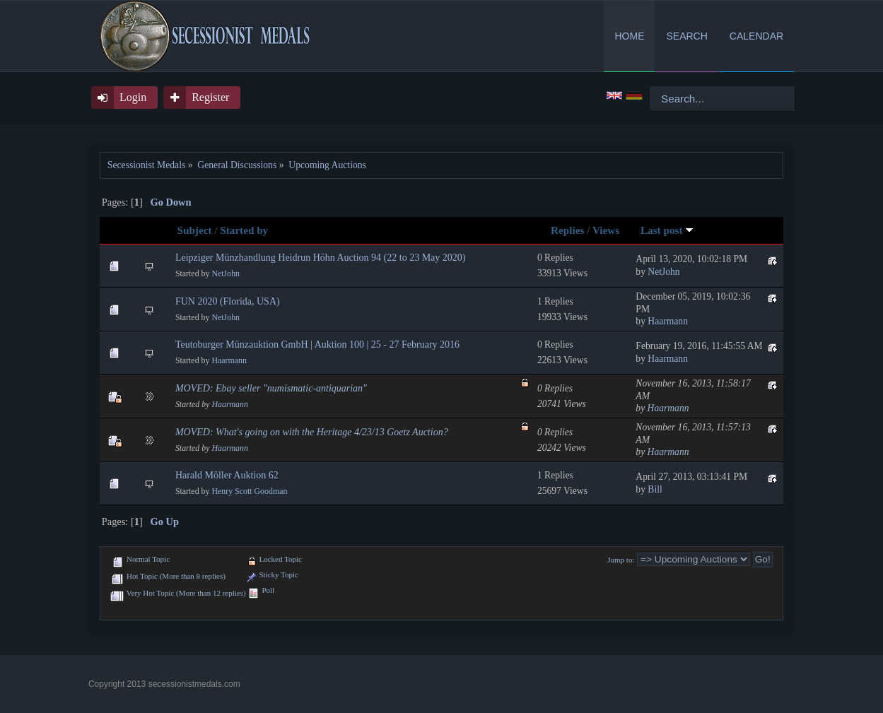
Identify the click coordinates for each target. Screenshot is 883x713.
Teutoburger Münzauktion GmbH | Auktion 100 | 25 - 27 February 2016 (317, 344)
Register (210, 97)
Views (605, 230)
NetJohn (225, 273)
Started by (244, 230)
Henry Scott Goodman (249, 491)
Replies (567, 230)
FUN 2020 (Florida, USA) (227, 301)
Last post (667, 230)
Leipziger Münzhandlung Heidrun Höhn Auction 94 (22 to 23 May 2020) (320, 257)
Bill (655, 489)
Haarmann (668, 321)
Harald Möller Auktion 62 (227, 475)
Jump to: (620, 559)
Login (132, 97)
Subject (194, 230)
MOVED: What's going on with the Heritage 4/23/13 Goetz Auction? (311, 432)
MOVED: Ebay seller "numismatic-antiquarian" (271, 388)
